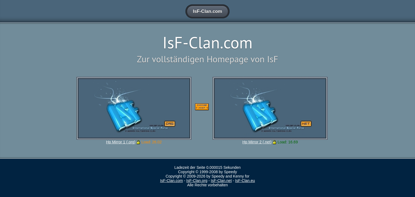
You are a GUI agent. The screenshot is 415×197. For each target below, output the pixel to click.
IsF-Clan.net (221, 180)
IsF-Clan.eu (245, 180)
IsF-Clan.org (196, 180)
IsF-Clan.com (171, 180)
